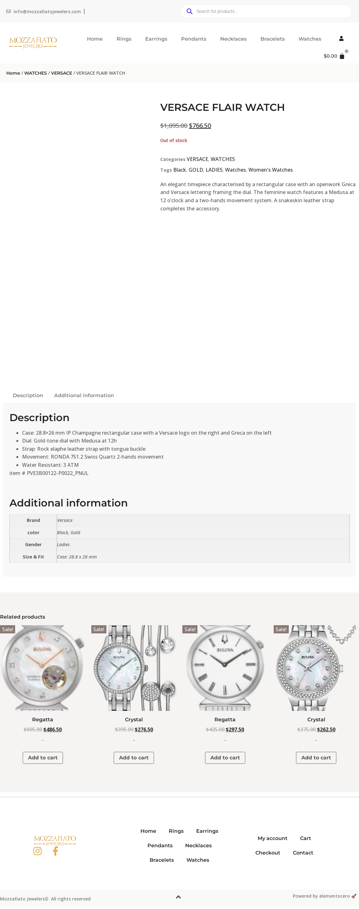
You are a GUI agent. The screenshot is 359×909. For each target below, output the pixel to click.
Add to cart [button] (43, 758)
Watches (310, 39)
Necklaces (233, 39)
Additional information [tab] (84, 395)
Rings (124, 39)
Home (95, 39)
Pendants (193, 39)
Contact (303, 853)
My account (273, 838)
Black (179, 169)
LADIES (214, 169)
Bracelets (272, 39)
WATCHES (35, 73)
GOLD (196, 169)
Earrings (156, 39)
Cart (305, 838)
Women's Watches (270, 169)
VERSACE (61, 73)
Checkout (267, 853)
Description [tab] (28, 395)
